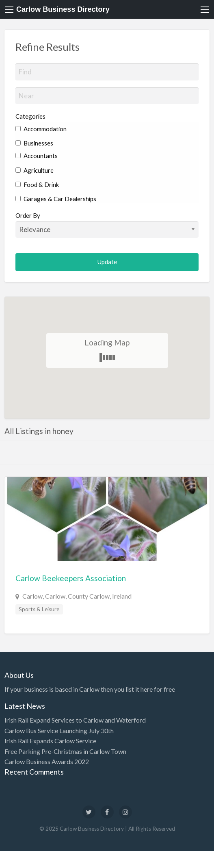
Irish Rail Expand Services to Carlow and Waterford (75, 720)
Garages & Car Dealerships (55, 198)
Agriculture (34, 170)
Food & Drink (37, 184)
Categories (30, 116)
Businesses (34, 143)
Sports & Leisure (39, 609)
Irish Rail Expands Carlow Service (50, 741)
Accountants (36, 155)
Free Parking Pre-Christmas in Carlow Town (65, 751)
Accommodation (41, 128)
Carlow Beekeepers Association (70, 578)
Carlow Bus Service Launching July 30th (59, 730)
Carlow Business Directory (63, 9)
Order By (107, 225)
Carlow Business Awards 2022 (46, 761)
